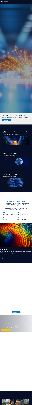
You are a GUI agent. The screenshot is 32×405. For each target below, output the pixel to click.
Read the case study (5, 329)
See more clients (15, 312)
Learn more (4, 146)
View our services (3, 260)
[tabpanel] (16, 64)
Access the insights (6, 120)
